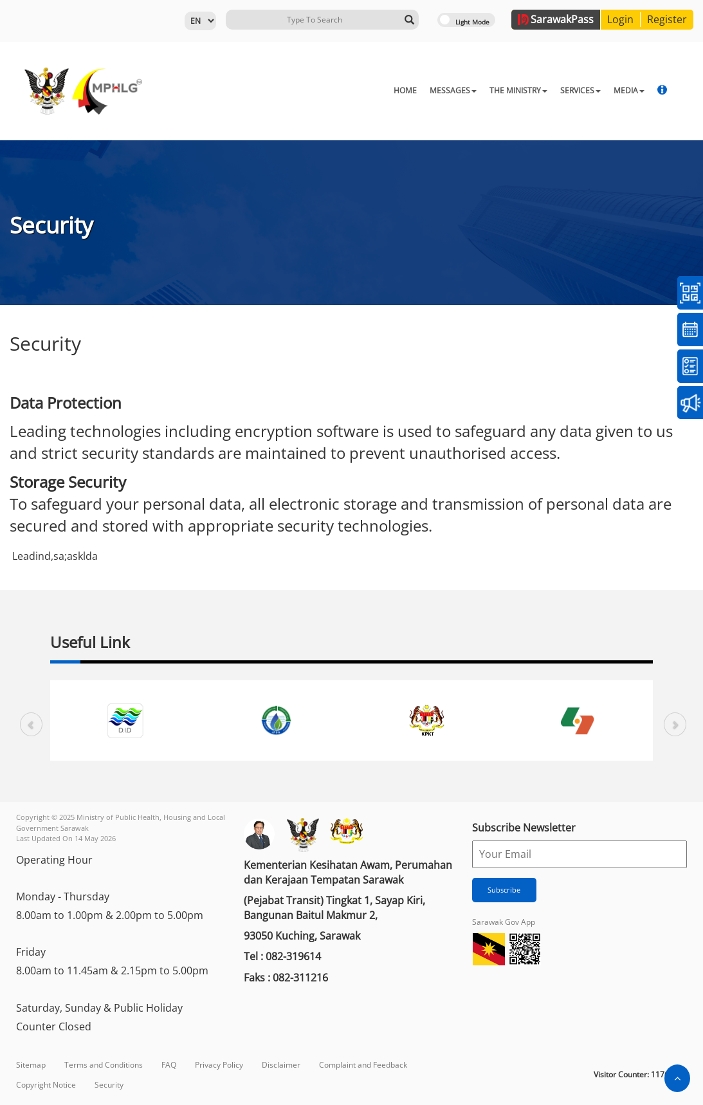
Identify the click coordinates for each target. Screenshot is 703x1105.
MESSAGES (348, 90)
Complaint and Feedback (363, 1064)
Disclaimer (281, 1064)
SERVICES (475, 90)
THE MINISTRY (414, 90)
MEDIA (524, 90)
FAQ (168, 1064)
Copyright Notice (46, 1084)
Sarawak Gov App (503, 921)
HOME (300, 90)
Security (109, 1084)
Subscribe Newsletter (524, 828)
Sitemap (31, 1064)
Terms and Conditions (103, 1064)
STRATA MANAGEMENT (598, 90)
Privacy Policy (219, 1064)
